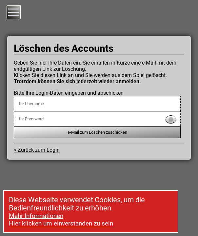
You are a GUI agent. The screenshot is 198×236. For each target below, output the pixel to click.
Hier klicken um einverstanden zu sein (61, 223)
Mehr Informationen (36, 216)
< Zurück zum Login (37, 150)
